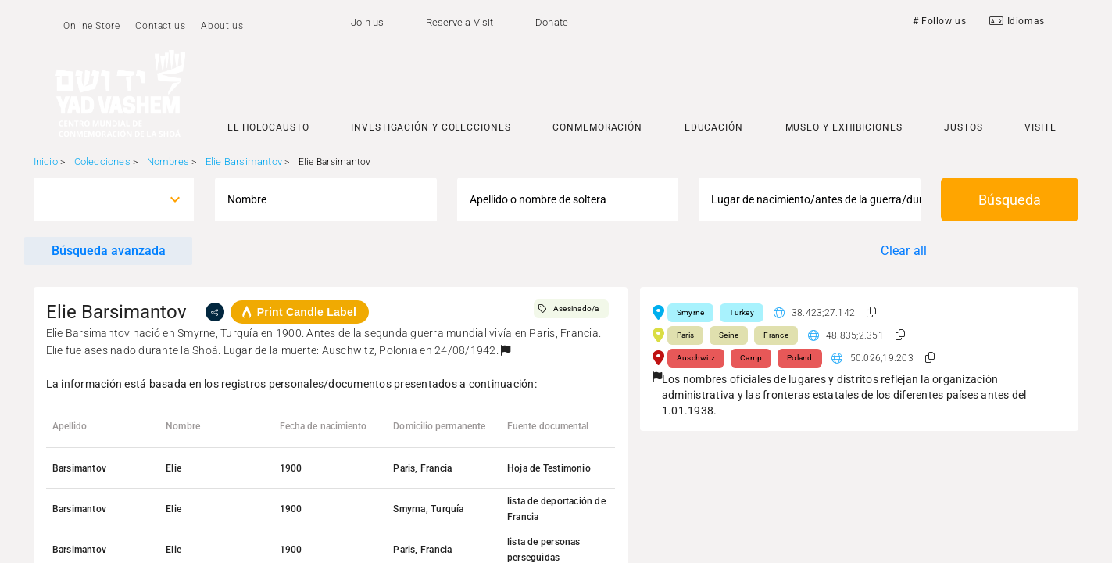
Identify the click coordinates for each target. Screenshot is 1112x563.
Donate (551, 22)
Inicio (46, 161)
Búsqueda (1009, 200)
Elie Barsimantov (244, 161)
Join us (367, 22)
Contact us (160, 25)
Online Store (91, 25)
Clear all (904, 250)
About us (222, 25)
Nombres (168, 161)
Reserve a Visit (460, 22)
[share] (215, 312)
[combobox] (99, 199)
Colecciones (102, 161)
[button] (505, 350)
